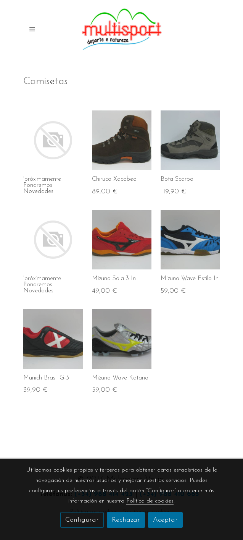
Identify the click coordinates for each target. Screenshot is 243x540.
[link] (121, 29)
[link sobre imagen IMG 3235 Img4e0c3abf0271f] (190, 239)
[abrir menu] (32, 29)
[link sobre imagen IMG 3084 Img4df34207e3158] (190, 140)
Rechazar (126, 520)
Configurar (82, 520)
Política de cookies (150, 501)
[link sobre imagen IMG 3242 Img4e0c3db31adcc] (53, 339)
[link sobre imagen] (53, 140)
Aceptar (165, 520)
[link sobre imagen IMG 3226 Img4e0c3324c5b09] (121, 140)
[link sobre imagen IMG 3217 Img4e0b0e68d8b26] (121, 339)
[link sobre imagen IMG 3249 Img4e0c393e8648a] (121, 239)
